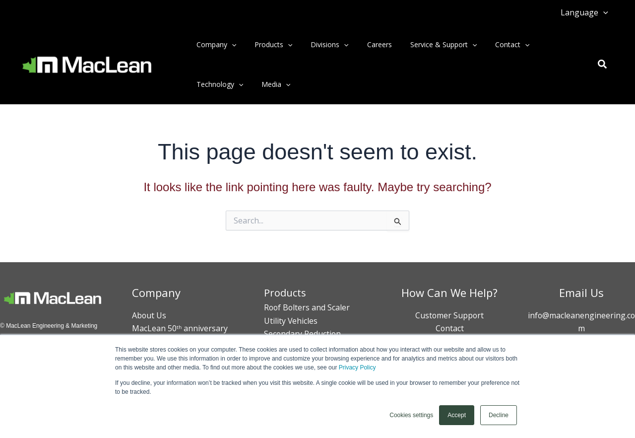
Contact (488, 45)
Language (586, 12)
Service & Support (423, 45)
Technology (217, 84)
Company (214, 45)
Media (268, 84)
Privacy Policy (357, 368)
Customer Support (449, 315)
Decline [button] (498, 415)
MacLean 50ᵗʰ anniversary (180, 328)
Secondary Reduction (303, 333)
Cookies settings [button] (411, 415)
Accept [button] (456, 415)
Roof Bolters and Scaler (307, 307)
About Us (149, 315)
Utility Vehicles (291, 320)
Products (266, 45)
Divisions (318, 45)
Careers (363, 44)
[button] (605, 12)
